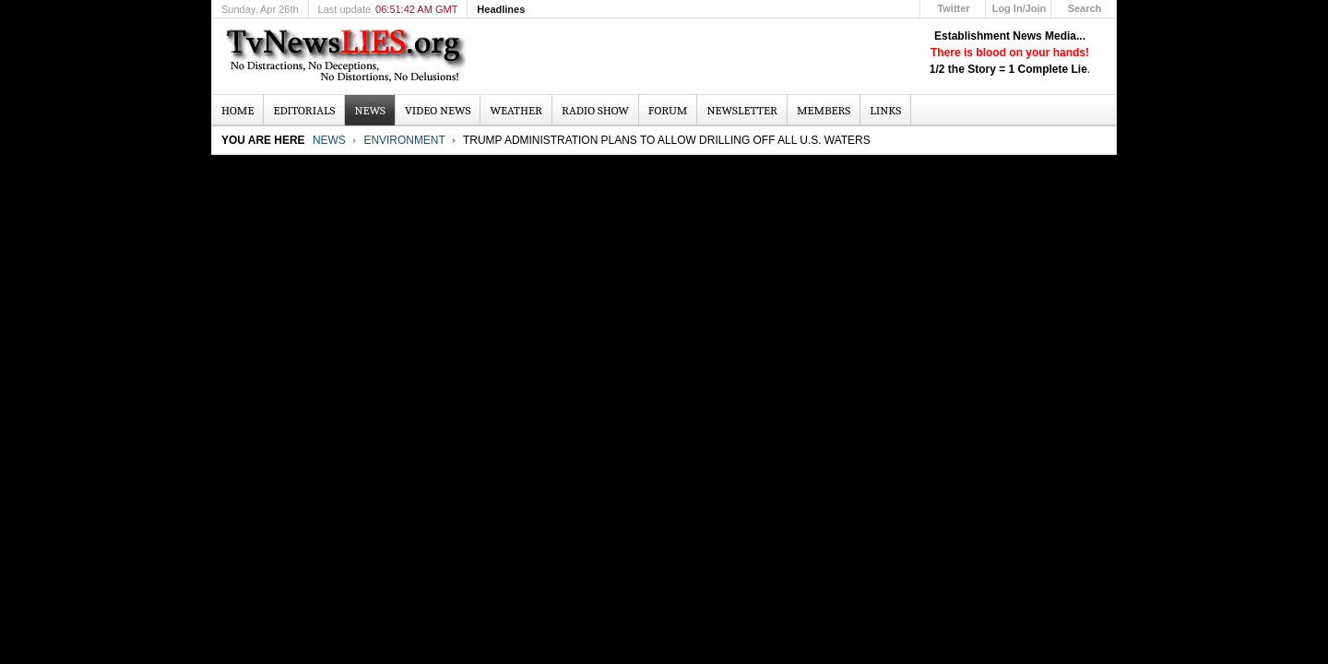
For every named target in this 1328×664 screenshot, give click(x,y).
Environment (404, 140)
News (329, 140)
